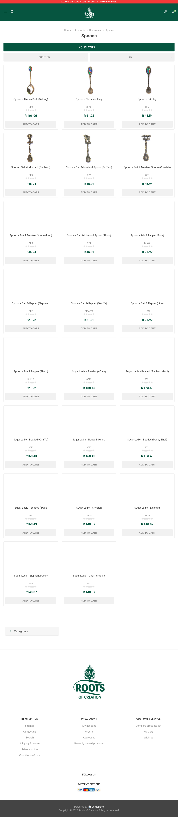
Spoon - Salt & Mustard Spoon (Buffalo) (89, 167)
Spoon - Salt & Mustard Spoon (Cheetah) (147, 167)
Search (30, 737)
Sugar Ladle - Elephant (147, 507)
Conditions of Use (29, 755)
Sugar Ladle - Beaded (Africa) (89, 371)
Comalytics (96, 806)
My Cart (148, 731)
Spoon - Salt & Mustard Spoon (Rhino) (89, 235)
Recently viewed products (89, 743)
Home (67, 30)
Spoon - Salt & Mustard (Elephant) (30, 167)
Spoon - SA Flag (147, 99)
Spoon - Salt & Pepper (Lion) (147, 303)
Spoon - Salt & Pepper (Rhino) (31, 371)
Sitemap (29, 725)
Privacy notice (30, 749)
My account (89, 725)
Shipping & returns (29, 743)
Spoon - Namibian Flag (89, 99)
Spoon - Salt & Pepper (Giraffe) (89, 303)
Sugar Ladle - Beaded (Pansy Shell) (147, 439)
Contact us (29, 731)
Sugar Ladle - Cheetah (89, 507)
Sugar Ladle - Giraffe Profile (89, 575)
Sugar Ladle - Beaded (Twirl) (31, 507)
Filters (89, 47)
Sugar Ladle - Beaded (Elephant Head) (147, 371)
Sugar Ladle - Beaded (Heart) (89, 439)
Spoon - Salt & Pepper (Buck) (147, 235)
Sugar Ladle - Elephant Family (31, 575)
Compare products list (148, 725)
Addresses (89, 737)
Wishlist (148, 737)
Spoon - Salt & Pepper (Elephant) (31, 303)
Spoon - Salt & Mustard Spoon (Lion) (31, 235)
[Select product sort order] (45, 57)
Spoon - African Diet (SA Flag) (31, 99)
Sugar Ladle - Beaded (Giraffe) (30, 439)
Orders (89, 731)
